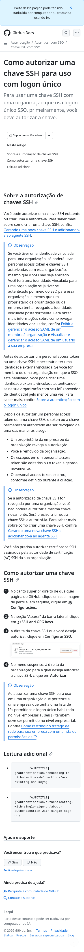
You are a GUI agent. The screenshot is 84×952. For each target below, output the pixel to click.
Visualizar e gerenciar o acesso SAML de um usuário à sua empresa (41, 340)
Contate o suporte (19, 898)
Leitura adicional (28, 753)
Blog (70, 935)
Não (32, 862)
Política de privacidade (18, 870)
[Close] (71, 7)
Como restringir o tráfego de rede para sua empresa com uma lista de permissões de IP (42, 731)
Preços (21, 935)
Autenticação (20, 42)
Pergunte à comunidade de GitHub (31, 891)
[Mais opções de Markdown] (49, 135)
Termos (41, 930)
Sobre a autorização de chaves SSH (33, 198)
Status (8, 935)
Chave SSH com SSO (25, 47)
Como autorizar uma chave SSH (39, 576)
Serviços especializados (47, 935)
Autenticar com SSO (49, 42)
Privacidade (59, 930)
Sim (13, 862)
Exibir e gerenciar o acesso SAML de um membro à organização (40, 329)
